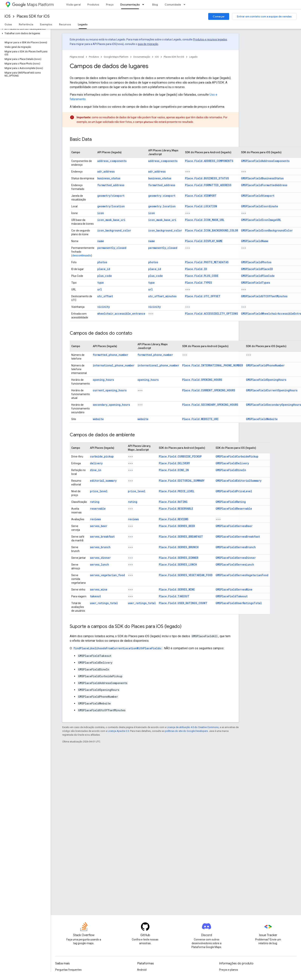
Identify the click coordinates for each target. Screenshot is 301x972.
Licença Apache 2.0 (118, 731)
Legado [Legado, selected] (83, 24)
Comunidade (173, 4)
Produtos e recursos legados (210, 39)
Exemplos (46, 24)
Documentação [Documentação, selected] (130, 4)
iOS (8, 16)
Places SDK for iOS (33, 16)
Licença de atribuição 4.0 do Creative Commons (193, 727)
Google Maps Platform (116, 56)
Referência (26, 24)
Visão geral (73, 4)
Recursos (65, 24)
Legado (193, 56)
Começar (219, 16)
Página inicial (77, 56)
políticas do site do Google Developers (186, 731)
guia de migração (148, 44)
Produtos (93, 4)
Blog (155, 4)
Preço (110, 4)
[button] (24, 29)
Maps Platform (33, 4)
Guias (8, 24)
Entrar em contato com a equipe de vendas (264, 16)
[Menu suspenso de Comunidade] (185, 4)
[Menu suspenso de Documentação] (144, 4)
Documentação (141, 56)
